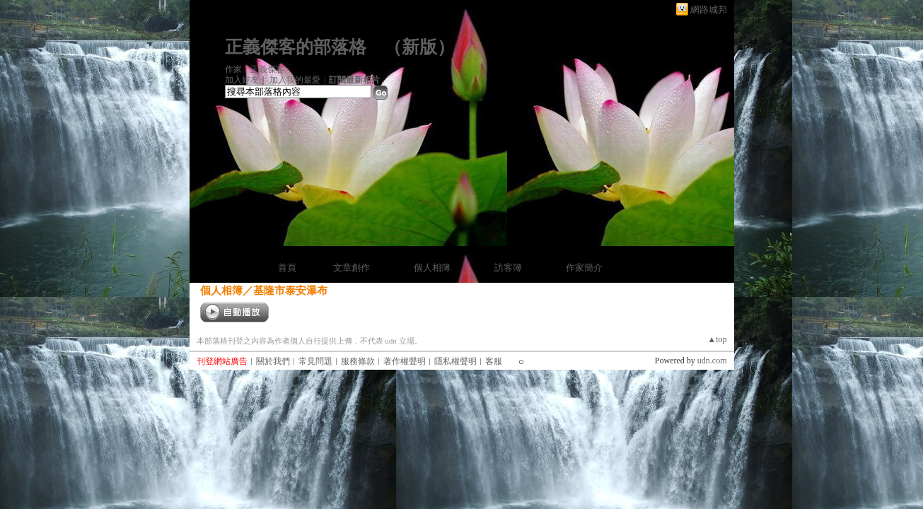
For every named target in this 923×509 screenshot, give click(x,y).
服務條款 (358, 361)
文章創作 (351, 267)
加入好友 (242, 80)
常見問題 (315, 361)
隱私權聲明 (455, 361)
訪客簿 (508, 267)
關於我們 (273, 361)
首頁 (287, 267)
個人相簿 (432, 267)
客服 (493, 361)
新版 (419, 47)
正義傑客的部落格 (295, 47)
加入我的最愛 (294, 80)
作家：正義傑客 (254, 69)
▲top (716, 339)
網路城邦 (708, 9)
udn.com (712, 360)
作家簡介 (584, 267)
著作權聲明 (404, 361)
